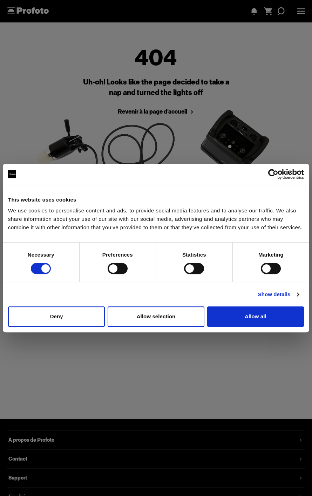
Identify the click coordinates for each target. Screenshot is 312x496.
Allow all (255, 316)
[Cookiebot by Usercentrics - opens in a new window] (273, 174)
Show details (274, 294)
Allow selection (156, 316)
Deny (56, 316)
